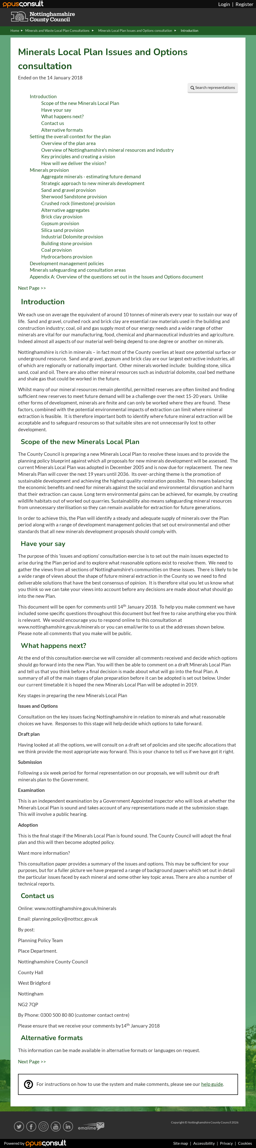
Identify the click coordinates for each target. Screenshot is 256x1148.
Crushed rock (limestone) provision (78, 203)
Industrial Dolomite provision (72, 236)
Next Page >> (32, 288)
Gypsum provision (60, 223)
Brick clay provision (61, 216)
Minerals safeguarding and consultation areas (78, 270)
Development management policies (67, 263)
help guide (212, 1084)
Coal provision (56, 250)
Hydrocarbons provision (66, 256)
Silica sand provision (62, 230)
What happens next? (62, 116)
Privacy (226, 1143)
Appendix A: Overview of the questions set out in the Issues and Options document (116, 276)
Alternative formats (62, 130)
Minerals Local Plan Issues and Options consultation (135, 31)
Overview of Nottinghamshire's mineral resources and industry (107, 150)
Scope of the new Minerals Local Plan (80, 103)
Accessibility (204, 1143)
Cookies (245, 1143)
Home (14, 31)
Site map (180, 1143)
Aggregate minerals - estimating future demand (91, 176)
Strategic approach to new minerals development (92, 183)
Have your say (56, 110)
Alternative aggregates (65, 210)
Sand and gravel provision (68, 190)
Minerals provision (49, 170)
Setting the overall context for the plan (70, 136)
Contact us (52, 123)
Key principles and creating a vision (78, 156)
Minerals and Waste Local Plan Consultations (57, 31)
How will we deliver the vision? (73, 163)
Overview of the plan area (68, 143)
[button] (213, 88)
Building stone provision (66, 243)
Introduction (43, 96)
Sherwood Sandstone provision (74, 196)
